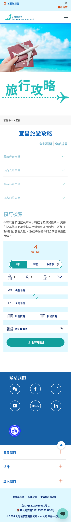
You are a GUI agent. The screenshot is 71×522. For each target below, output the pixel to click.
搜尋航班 (38, 342)
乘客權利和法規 (48, 496)
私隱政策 (32, 496)
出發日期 (20, 316)
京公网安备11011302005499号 (37, 510)
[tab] (35, 249)
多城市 (50, 264)
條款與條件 (18, 496)
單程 (35, 264)
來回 (18, 264)
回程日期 (52, 316)
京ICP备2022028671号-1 (35, 505)
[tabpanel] (35, 304)
